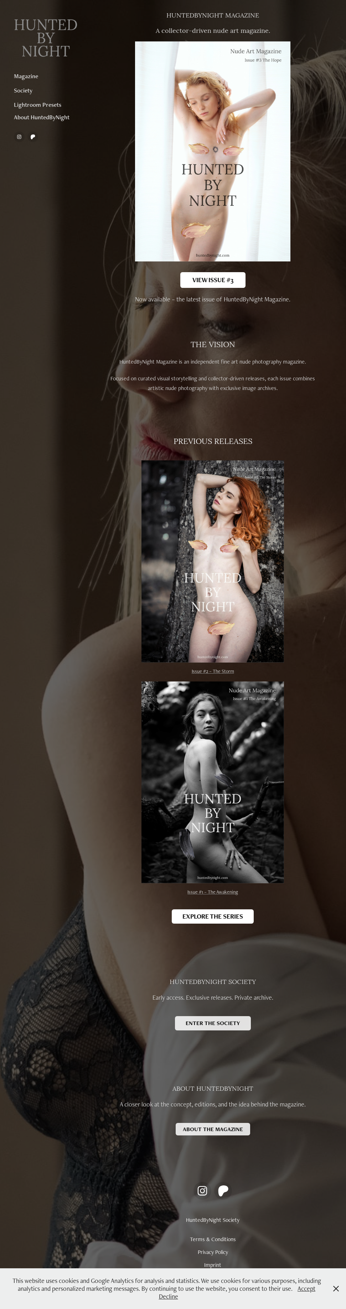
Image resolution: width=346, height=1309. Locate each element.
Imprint (212, 1265)
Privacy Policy (213, 1252)
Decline (168, 1296)
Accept (306, 1288)
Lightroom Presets (37, 105)
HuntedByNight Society (212, 1220)
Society (23, 90)
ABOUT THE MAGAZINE (213, 1129)
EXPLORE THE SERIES (212, 916)
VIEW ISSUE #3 (212, 280)
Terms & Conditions (213, 1239)
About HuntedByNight (41, 117)
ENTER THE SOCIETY (213, 1023)
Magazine (26, 76)
